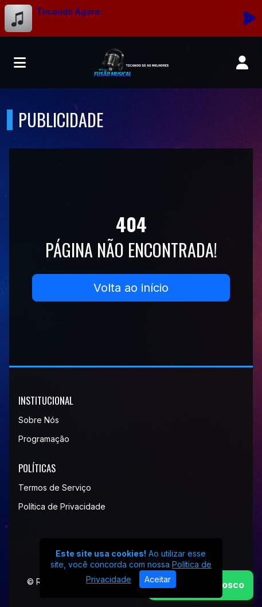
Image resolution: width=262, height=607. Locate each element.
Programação (43, 439)
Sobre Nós (38, 420)
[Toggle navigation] (20, 62)
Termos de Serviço (54, 487)
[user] (242, 62)
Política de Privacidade (61, 506)
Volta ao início (131, 288)
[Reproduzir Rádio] (249, 18)
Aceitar (157, 579)
